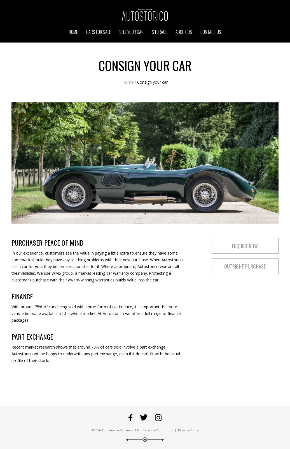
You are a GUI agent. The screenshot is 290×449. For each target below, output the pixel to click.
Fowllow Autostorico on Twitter (144, 417)
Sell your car (131, 32)
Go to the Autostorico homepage (145, 14)
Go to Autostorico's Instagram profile (158, 417)
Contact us (210, 32)
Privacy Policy (188, 430)
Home (128, 82)
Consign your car (152, 82)
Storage (159, 32)
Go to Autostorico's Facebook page (130, 417)
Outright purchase (245, 266)
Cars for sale (98, 32)
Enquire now (245, 246)
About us (184, 32)
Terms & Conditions (158, 430)
